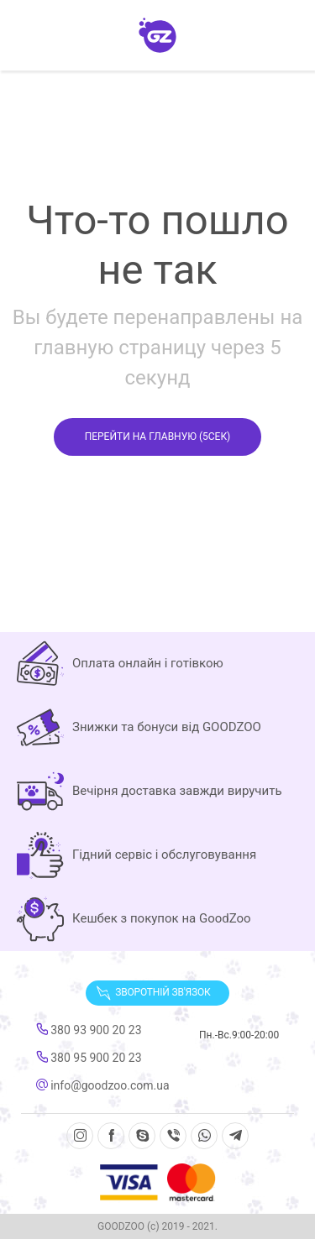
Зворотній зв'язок (153, 993)
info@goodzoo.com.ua (103, 1085)
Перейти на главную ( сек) (158, 436)
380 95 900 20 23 (89, 1057)
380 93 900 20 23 (89, 1030)
